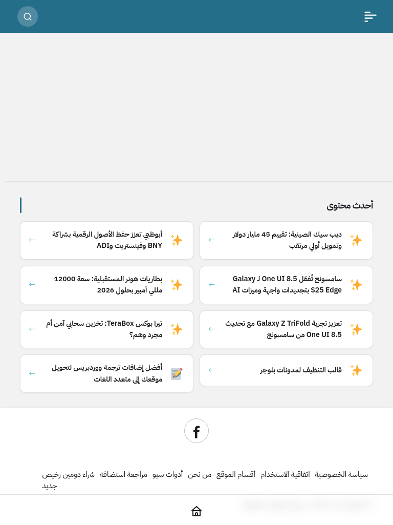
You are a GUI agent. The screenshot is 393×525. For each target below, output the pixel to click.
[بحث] (27, 16)
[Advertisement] (196, 109)
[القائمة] (370, 16)
